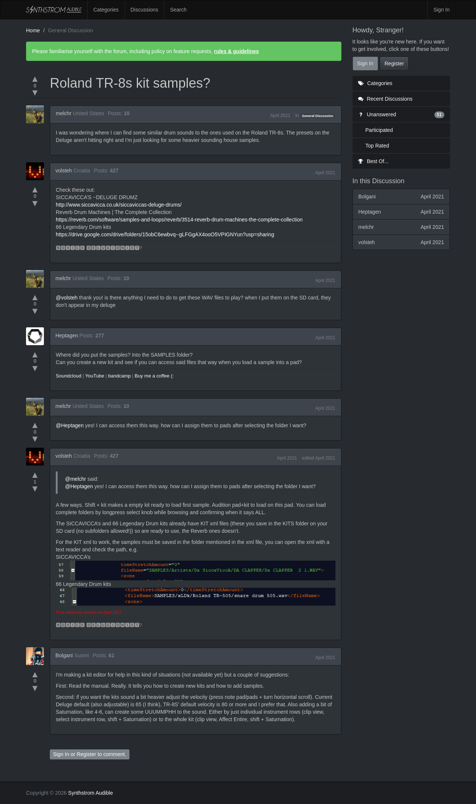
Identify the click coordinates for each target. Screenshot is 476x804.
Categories (106, 10)
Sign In (441, 10)
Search (178, 10)
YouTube (94, 376)
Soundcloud (68, 376)
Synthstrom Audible (54, 9)
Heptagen (66, 335)
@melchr (75, 479)
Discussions (144, 10)
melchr (63, 113)
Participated (379, 130)
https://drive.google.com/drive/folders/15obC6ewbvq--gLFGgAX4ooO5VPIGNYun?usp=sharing (165, 234)
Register (86, 754)
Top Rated (377, 146)
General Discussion (317, 116)
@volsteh (67, 298)
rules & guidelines (236, 51)
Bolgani (64, 655)
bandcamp (119, 376)
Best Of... (373, 161)
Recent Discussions (385, 99)
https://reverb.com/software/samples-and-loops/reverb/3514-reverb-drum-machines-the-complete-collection (179, 220)
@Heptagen (70, 425)
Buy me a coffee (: (154, 376)
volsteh (63, 171)
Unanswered (401, 114)
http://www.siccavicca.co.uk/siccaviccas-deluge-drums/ (118, 205)
